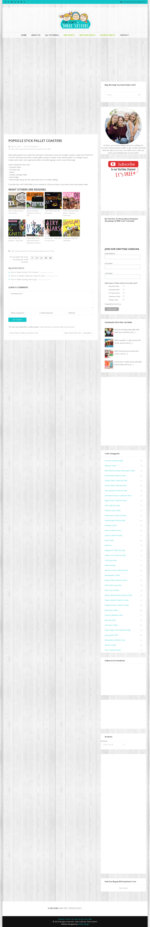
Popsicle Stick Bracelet (28, 149)
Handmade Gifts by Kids (115, 520)
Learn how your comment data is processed (57, 327)
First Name (108, 263)
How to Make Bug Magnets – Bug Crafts (15, 239)
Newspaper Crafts (112, 575)
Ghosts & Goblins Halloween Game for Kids (34, 213)
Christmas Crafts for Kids (115, 476)
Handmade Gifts (114, 290)
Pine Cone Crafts (112, 590)
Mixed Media (110, 565)
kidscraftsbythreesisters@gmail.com (134, 2)
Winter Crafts (110, 645)
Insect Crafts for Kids (113, 535)
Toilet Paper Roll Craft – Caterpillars (71, 239)
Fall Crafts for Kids (112, 505)
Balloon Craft (110, 466)
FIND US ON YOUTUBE (83, 919)
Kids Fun (108, 545)
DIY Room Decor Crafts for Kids (118, 495)
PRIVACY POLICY (65, 919)
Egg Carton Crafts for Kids (116, 500)
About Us (35, 35)
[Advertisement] (75, 57)
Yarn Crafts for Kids (113, 650)
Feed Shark (123, 888)
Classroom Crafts (114, 296)
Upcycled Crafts (111, 635)
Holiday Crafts (107, 35)
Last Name (108, 273)
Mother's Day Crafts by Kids (116, 570)
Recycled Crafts (87, 35)
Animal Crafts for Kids (114, 461)
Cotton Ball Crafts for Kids (115, 486)
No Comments (32, 146)
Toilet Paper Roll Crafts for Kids (118, 630)
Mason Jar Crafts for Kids (115, 555)
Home (23, 35)
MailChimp (117, 304)
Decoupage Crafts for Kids (116, 490)
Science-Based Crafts (114, 615)
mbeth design (83, 924)
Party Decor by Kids (113, 585)
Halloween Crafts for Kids (115, 515)
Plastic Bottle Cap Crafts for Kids (118, 595)
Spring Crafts (110, 620)
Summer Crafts (111, 625)
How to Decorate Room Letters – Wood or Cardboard (71, 213)
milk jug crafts (111, 560)
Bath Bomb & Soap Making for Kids (120, 471)
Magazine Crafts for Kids (115, 550)
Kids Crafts (69, 35)
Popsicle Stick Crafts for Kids (117, 605)
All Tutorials (52, 35)
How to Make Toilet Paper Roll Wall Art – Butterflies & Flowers (34, 240)
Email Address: (110, 253)
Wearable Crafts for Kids (115, 640)
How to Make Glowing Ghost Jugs (52, 212)
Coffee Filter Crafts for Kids (116, 481)
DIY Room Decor (114, 293)
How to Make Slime (113, 530)
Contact (124, 35)
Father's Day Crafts (113, 510)
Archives (104, 741)
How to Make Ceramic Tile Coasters (15, 212)
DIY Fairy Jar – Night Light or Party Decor (53, 239)
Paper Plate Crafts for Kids (116, 580)
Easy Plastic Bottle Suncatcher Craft (24, 333)
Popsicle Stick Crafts (44, 149)
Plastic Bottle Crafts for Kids (116, 600)
